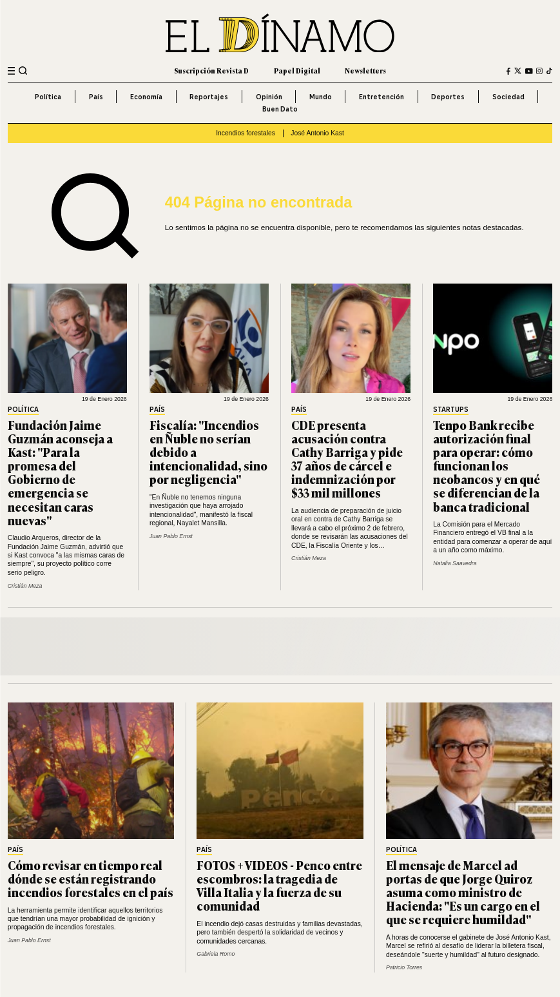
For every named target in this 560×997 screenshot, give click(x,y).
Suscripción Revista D (211, 70)
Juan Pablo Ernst (171, 536)
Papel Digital (297, 70)
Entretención (381, 97)
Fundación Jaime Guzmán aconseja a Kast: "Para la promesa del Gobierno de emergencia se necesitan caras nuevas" (60, 472)
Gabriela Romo (216, 954)
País (96, 97)
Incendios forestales (245, 133)
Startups (450, 410)
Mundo (320, 97)
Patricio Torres (404, 967)
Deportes (448, 97)
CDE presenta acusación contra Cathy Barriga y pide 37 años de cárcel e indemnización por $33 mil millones (347, 458)
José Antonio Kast (317, 133)
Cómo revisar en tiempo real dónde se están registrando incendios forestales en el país (90, 878)
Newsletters (365, 70)
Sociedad (508, 97)
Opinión (269, 97)
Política (48, 97)
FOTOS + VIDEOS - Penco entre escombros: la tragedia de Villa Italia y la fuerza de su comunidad (279, 885)
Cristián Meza (25, 586)
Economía (146, 97)
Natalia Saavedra (454, 563)
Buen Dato (280, 109)
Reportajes (208, 97)
